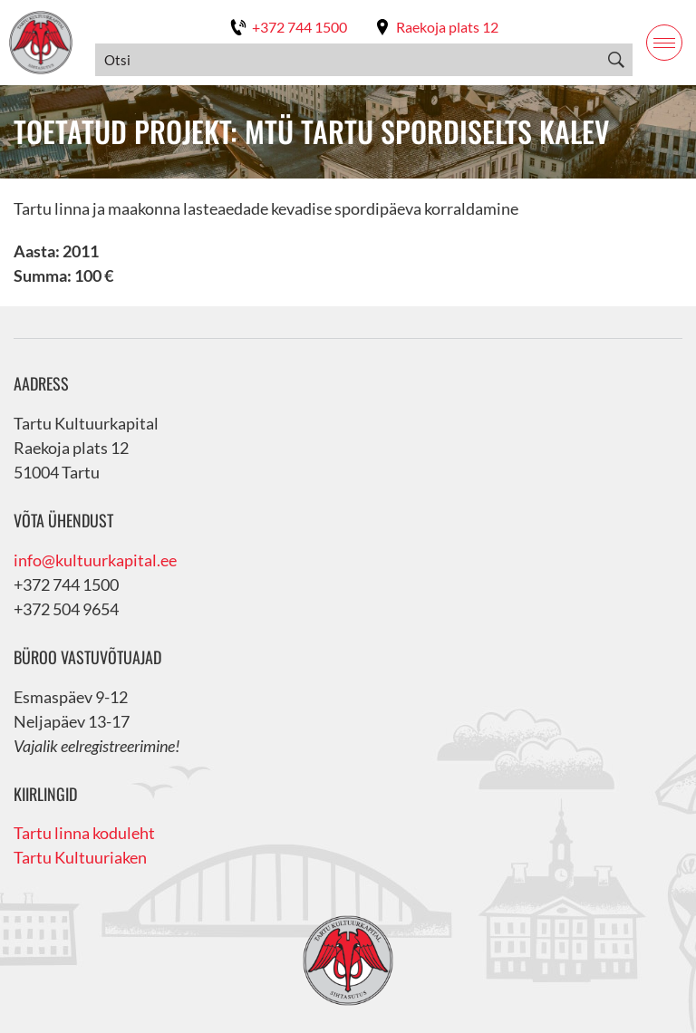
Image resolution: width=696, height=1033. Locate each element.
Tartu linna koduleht (84, 833)
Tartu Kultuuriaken (80, 857)
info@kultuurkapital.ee (95, 560)
